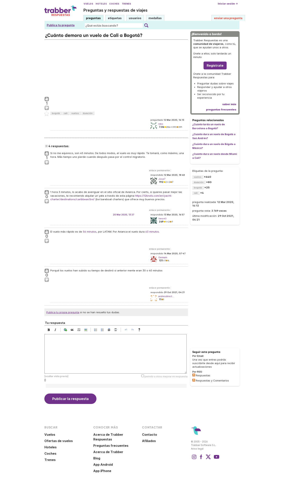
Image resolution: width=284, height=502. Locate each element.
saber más (229, 104)
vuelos (75, 113)
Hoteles (101, 4)
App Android (103, 464)
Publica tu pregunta (61, 25)
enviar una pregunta (228, 18)
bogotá (56, 113)
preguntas (93, 18)
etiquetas (115, 18)
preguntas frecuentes (221, 109)
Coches (114, 4)
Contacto (149, 435)
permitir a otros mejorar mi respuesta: (166, 376)
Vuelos (88, 4)
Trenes (126, 4)
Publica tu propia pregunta (62, 312)
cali (65, 113)
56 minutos (89, 231)
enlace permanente (159, 170)
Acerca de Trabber (108, 452)
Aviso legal (197, 448)
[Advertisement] (116, 67)
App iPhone (102, 471)
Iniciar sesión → (228, 3)
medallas (155, 18)
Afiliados (149, 441)
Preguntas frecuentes (110, 446)
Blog (96, 458)
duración (87, 113)
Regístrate (215, 65)
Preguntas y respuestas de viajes (115, 10)
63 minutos (152, 231)
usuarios (135, 18)
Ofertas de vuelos (58, 441)
